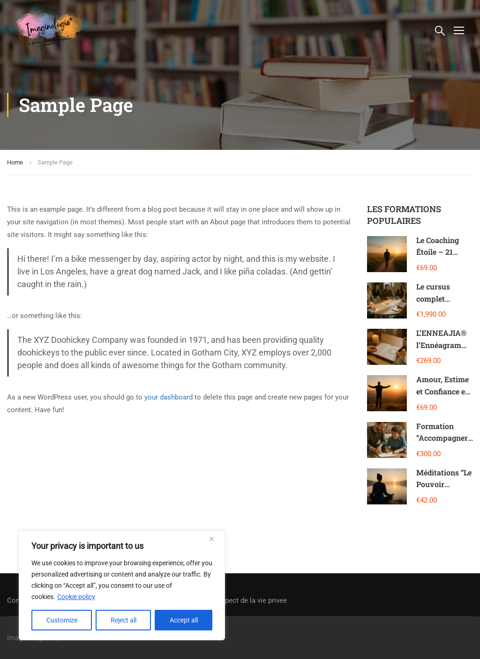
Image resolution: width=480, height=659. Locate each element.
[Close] (215, 538)
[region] (122, 585)
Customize (61, 620)
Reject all (123, 620)
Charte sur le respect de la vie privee (230, 600)
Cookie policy (76, 596)
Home (15, 162)
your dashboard (168, 397)
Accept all (184, 620)
